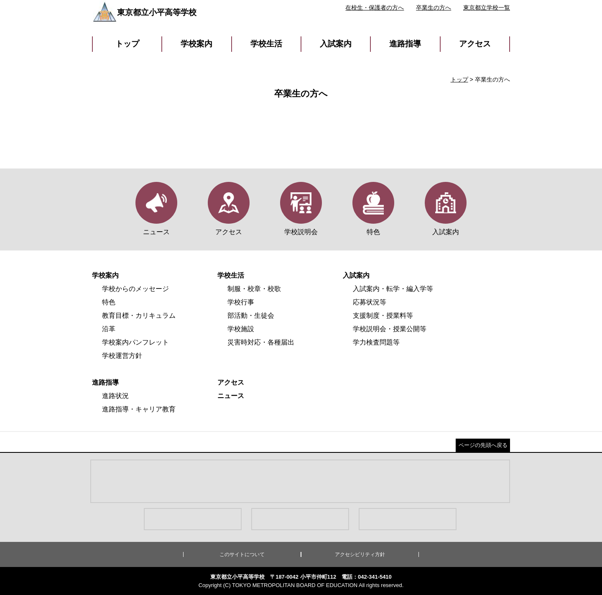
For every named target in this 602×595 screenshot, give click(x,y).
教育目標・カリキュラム (139, 315)
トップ (127, 43)
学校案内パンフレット (135, 342)
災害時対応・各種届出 (260, 342)
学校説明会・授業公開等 (389, 328)
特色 (108, 302)
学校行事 (240, 302)
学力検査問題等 (376, 342)
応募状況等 (369, 302)
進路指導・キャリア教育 (139, 409)
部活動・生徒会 (250, 315)
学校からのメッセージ (135, 288)
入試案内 (336, 43)
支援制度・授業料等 (383, 315)
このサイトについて (242, 554)
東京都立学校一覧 (486, 7)
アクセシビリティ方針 (360, 554)
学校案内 (196, 43)
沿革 (108, 328)
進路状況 (115, 395)
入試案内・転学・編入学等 (393, 288)
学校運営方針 (122, 355)
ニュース (230, 395)
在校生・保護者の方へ (374, 7)
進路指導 (405, 43)
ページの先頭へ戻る (483, 445)
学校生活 (266, 43)
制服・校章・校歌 (254, 288)
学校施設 (240, 328)
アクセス (475, 43)
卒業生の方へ (433, 7)
